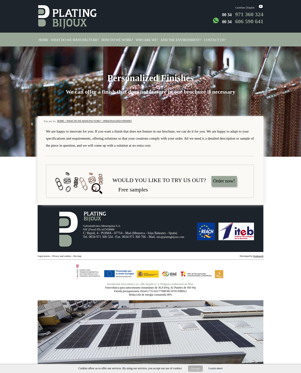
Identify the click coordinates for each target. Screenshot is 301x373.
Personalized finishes (117, 121)
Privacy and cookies (62, 256)
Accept (195, 368)
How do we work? (117, 40)
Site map (77, 256)
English (250, 7)
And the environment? (181, 40)
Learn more (215, 368)
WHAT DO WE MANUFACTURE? (84, 121)
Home (43, 40)
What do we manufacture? (75, 40)
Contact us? (215, 40)
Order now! (224, 180)
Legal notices (44, 256)
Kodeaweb (258, 256)
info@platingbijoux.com (170, 237)
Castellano (240, 7)
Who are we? (147, 40)
